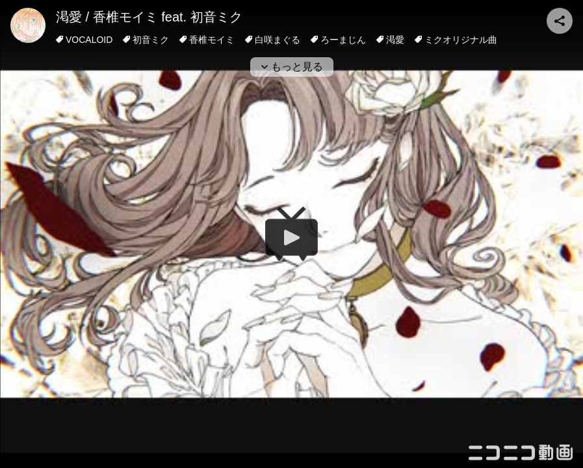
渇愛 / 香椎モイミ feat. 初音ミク (149, 17)
